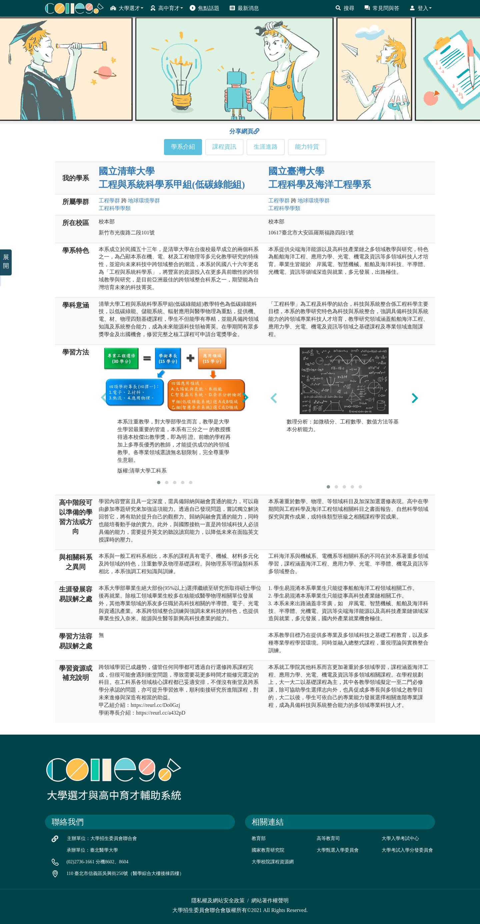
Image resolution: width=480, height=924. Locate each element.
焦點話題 (204, 8)
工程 (109, 200)
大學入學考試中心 (400, 838)
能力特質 (307, 146)
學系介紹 (183, 146)
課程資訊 (224, 146)
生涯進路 (266, 146)
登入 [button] (420, 8)
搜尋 (344, 8)
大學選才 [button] (126, 8)
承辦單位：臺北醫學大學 (92, 850)
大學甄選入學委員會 (338, 850)
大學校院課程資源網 (273, 861)
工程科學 (115, 208)
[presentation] (104, 397)
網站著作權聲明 (270, 900)
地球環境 (144, 200)
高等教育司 (328, 838)
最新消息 (244, 8)
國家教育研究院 (268, 850)
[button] (159, 482)
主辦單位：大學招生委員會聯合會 (102, 838)
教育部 (259, 838)
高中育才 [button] (166, 8)
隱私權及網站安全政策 (218, 900)
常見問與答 (381, 8)
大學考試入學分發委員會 (407, 850)
